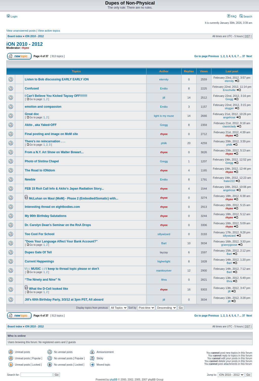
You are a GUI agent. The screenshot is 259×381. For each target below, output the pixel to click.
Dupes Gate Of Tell (38, 252)
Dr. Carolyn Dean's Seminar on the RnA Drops (58, 225)
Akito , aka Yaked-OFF (41, 125)
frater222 (229, 181)
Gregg (229, 99)
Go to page (201, 56)
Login (12, 16)
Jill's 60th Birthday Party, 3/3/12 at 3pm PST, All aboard (64, 299)
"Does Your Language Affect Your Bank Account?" (61, 241)
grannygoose (229, 244)
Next (249, 56)
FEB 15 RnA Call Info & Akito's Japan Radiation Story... (64, 188)
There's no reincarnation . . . (45, 141)
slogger (229, 108)
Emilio (164, 88)
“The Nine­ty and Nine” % (42, 279)
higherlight (164, 261)
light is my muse (164, 115)
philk (164, 143)
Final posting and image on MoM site (51, 134)
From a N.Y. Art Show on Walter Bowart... (54, 152)
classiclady (229, 126)
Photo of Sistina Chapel (42, 161)
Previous (213, 56)
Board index (15, 36)
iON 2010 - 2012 (34, 36)
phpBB (113, 379)
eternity (163, 79)
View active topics (49, 30)
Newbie (30, 179)
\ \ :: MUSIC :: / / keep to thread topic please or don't (62, 269)
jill (164, 97)
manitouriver (164, 270)
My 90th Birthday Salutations (46, 216)
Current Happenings (39, 261)
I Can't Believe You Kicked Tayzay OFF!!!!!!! (56, 96)
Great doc (32, 114)
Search (246, 16)
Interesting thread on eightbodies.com (52, 207)
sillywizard (164, 234)
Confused (32, 88)
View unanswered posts (21, 30)
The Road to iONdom (40, 170)
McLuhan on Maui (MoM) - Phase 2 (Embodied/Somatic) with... (73, 198)
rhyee (25, 47)
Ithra (164, 279)
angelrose (229, 117)
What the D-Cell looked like (48, 288)
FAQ (231, 16)
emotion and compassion (43, 106)
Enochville (229, 90)
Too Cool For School (39, 234)
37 (243, 56)
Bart (163, 243)
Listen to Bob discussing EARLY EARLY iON (57, 79)
